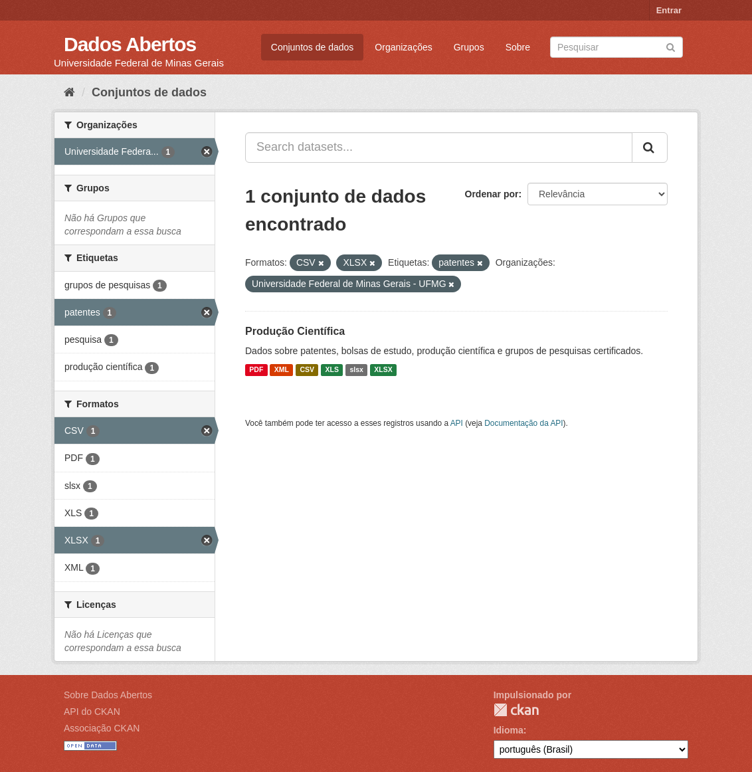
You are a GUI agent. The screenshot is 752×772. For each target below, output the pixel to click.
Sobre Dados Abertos (108, 695)
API (456, 423)
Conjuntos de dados (312, 47)
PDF (256, 370)
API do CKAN (92, 711)
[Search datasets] (616, 47)
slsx (356, 370)
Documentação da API (523, 423)
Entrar (669, 10)
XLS (332, 370)
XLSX (383, 370)
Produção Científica (295, 331)
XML (281, 370)
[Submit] (670, 46)
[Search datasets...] (438, 147)
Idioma (508, 730)
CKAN (516, 710)
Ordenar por (492, 194)
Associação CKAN (102, 728)
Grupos (469, 47)
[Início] (69, 92)
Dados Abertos (130, 44)
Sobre (518, 47)
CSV (307, 370)
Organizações (403, 47)
